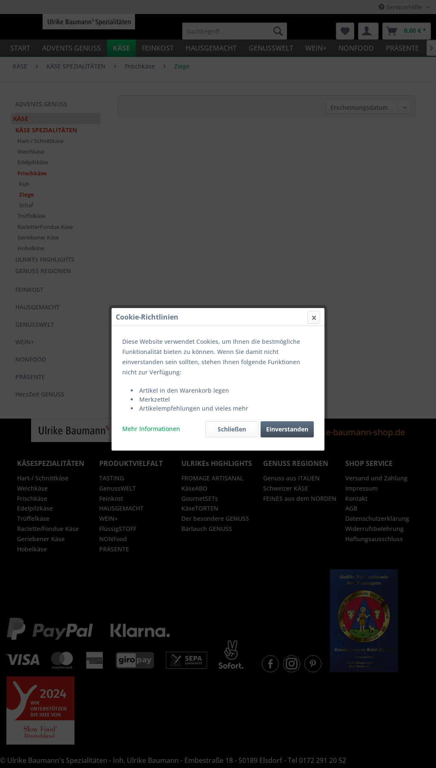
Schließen (232, 203)
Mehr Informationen (151, 203)
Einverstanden (287, 203)
